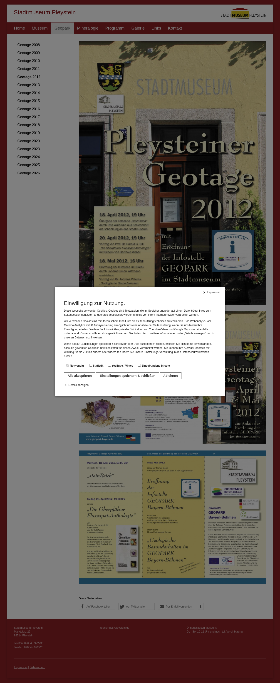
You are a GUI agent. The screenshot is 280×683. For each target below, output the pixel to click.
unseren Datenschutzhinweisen (83, 337)
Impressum (213, 292)
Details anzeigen (79, 385)
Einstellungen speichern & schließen (127, 376)
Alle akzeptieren (80, 376)
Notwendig (75, 365)
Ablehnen (170, 376)
